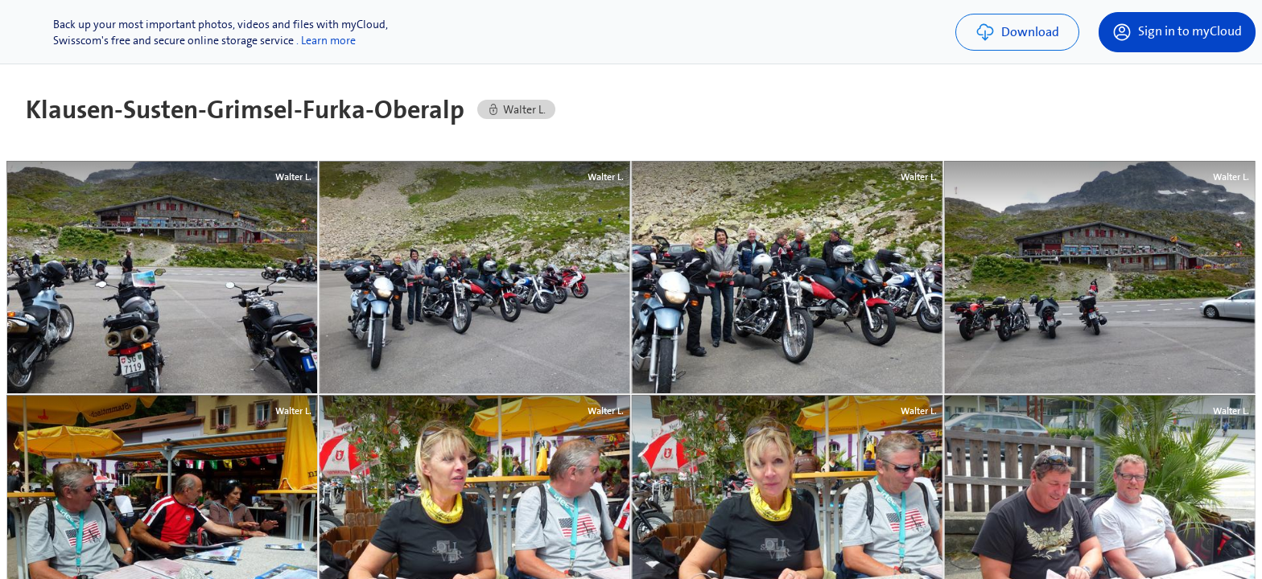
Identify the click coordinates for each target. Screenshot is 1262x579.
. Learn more (326, 40)
